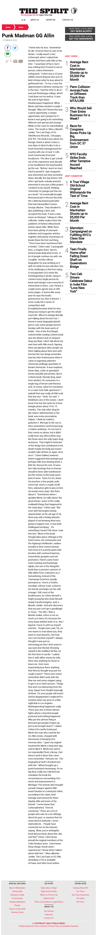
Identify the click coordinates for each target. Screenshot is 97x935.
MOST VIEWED (71, 56)
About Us (34, 20)
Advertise (50, 20)
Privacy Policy (53, 926)
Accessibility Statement (69, 926)
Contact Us (67, 20)
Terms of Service (40, 926)
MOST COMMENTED (73, 176)
